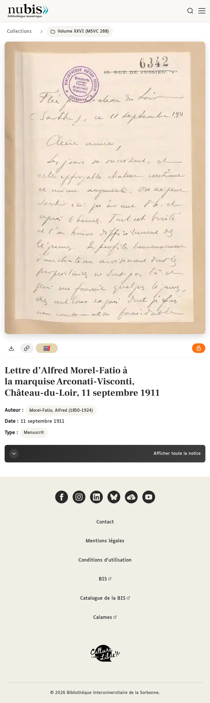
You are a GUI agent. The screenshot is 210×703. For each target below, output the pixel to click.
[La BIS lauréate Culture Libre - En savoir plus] (105, 654)
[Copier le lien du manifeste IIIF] (47, 348)
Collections (19, 31)
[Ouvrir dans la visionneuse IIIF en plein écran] (105, 188)
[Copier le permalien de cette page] (27, 348)
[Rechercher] (190, 10)
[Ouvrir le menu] (201, 10)
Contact (105, 522)
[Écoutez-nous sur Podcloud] (131, 497)
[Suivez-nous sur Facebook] (61, 497)
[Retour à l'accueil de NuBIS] (28, 10)
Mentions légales (105, 541)
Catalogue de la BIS (105, 598)
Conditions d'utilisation (105, 560)
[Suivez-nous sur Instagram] (79, 497)
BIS (105, 579)
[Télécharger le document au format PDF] (11, 348)
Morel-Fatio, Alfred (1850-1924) (61, 411)
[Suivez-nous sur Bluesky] (113, 497)
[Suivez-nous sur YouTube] (148, 497)
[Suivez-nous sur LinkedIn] (96, 497)
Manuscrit (34, 433)
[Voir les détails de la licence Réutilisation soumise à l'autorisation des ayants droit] (198, 348)
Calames (105, 618)
